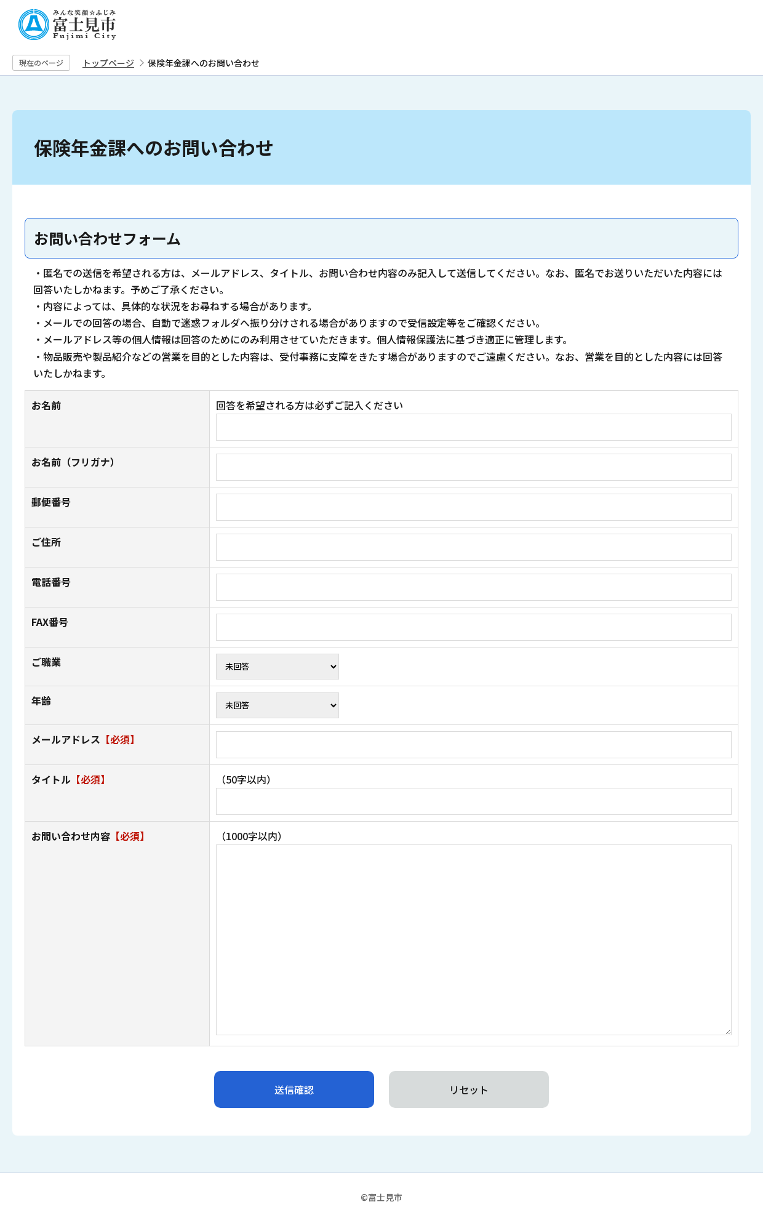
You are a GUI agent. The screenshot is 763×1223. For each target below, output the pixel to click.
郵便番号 (51, 501)
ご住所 (46, 541)
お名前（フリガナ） (75, 461)
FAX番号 (49, 621)
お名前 (46, 405)
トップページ (108, 63)
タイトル (70, 779)
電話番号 (51, 581)
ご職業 (46, 661)
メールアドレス (85, 739)
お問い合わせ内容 (90, 835)
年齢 (41, 700)
